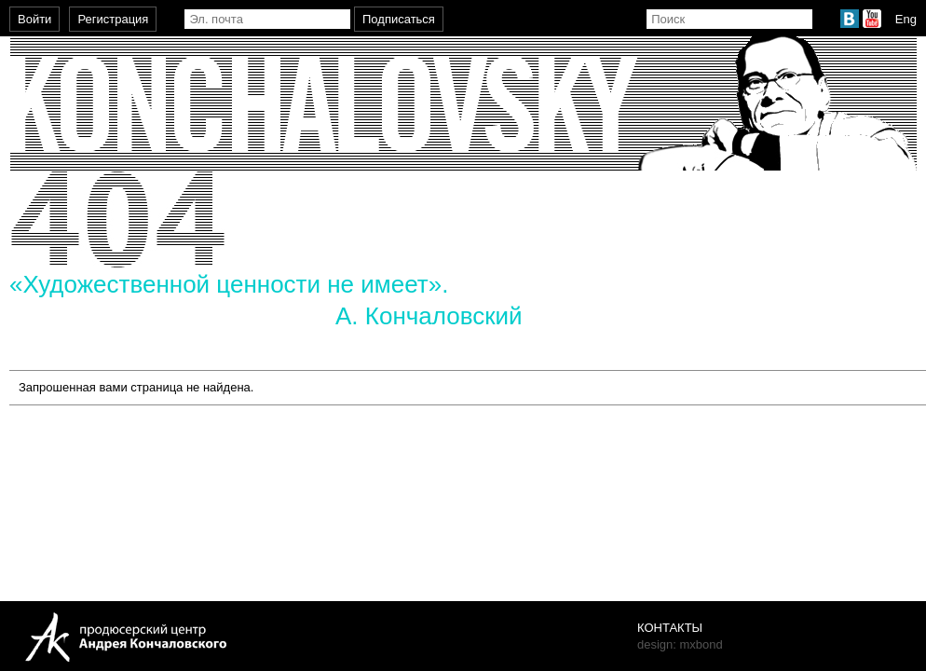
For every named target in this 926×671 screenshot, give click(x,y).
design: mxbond (680, 644)
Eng (906, 19)
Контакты (669, 628)
